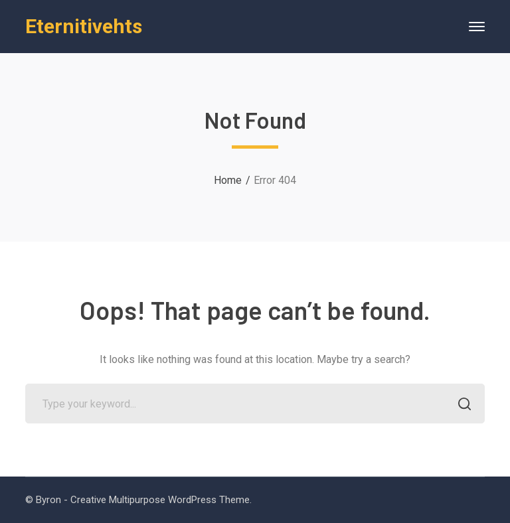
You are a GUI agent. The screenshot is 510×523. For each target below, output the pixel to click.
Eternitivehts (83, 26)
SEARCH (461, 405)
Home (228, 180)
